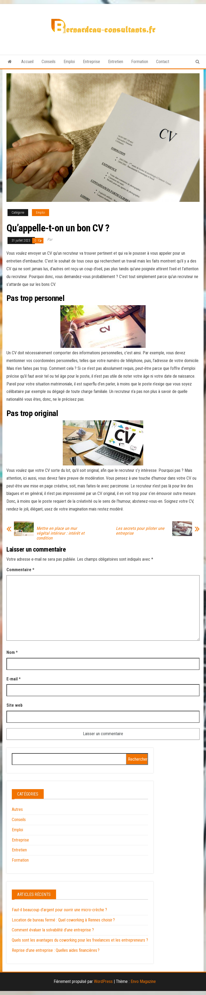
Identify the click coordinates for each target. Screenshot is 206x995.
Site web (14, 705)
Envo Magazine (143, 981)
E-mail (13, 678)
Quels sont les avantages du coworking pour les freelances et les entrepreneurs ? (80, 940)
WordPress (103, 981)
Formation (139, 61)
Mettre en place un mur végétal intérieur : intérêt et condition (60, 533)
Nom (12, 652)
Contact (162, 61)
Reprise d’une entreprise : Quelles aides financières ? (56, 950)
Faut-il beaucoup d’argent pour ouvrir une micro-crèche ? (59, 909)
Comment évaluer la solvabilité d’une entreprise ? (53, 929)
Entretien (115, 61)
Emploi (69, 61)
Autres (17, 809)
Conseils (49, 61)
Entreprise (91, 61)
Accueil (27, 61)
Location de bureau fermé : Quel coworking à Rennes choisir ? (63, 920)
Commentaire (20, 569)
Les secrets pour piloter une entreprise (140, 531)
